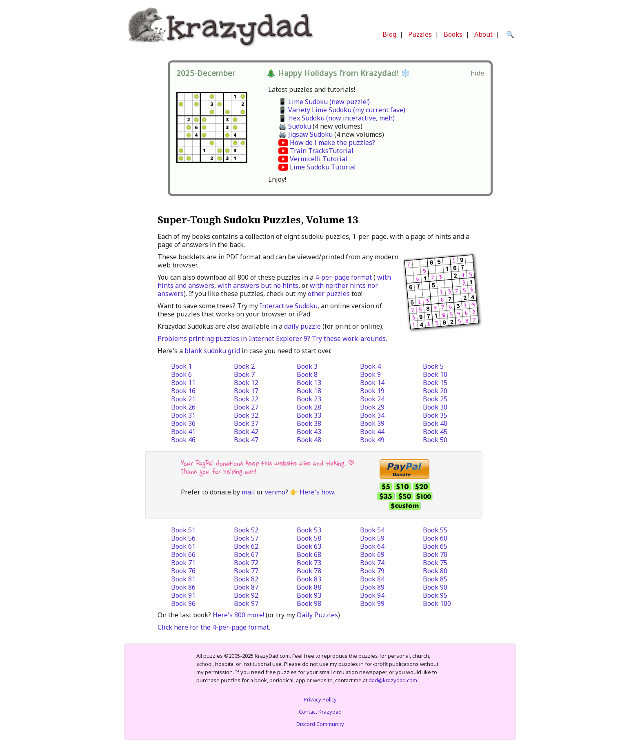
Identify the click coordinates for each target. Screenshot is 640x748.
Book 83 (309, 578)
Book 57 (246, 538)
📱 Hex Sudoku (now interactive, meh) (336, 118)
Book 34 (372, 415)
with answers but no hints (258, 285)
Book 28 (309, 407)
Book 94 (372, 595)
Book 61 (183, 546)
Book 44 (372, 431)
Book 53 (309, 529)
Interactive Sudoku (289, 305)
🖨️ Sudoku (294, 126)
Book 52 (246, 529)
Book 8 (307, 374)
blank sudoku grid (212, 350)
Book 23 (309, 398)
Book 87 (246, 587)
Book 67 (246, 554)
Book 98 (309, 603)
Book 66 (183, 554)
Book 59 (372, 538)
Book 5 (433, 366)
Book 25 (435, 398)
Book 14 (372, 382)
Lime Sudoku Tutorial (323, 167)
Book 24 (372, 398)
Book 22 (246, 398)
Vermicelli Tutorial (318, 158)
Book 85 (435, 578)
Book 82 (246, 578)
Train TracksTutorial (321, 150)
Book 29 (372, 407)
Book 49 (372, 439)
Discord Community (320, 724)
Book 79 (372, 570)
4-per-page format (343, 277)
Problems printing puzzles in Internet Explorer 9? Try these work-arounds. (272, 338)
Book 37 (246, 423)
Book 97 (246, 603)
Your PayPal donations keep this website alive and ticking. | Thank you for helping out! (267, 467)
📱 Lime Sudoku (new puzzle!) (324, 101)
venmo (275, 492)
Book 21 (183, 398)
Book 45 (435, 431)
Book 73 (309, 562)
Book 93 (309, 595)
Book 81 (183, 578)
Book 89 (372, 587)
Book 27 (246, 407)
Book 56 (183, 538)
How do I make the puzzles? (332, 142)
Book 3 (307, 366)
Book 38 (309, 423)
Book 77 (246, 570)
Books (453, 34)
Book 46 (183, 439)
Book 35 (435, 415)
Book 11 (183, 382)
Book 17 (246, 390)
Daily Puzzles (317, 614)
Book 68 (309, 554)
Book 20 (435, 390)
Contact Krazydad (320, 711)
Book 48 (309, 439)
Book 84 (372, 578)
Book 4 (370, 366)
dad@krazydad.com (393, 680)
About (483, 34)
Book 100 (437, 603)
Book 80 (435, 570)
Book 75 (435, 562)
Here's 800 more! (238, 614)
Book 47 (246, 439)
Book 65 (435, 546)
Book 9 (370, 374)
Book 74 (372, 562)
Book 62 (246, 546)
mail (248, 492)
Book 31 (183, 415)
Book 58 (309, 538)
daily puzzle (302, 326)
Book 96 (183, 603)
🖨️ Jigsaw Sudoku (305, 134)
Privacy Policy (320, 699)
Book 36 (183, 423)
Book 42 (246, 431)
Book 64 (372, 546)
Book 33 (309, 415)
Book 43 (309, 431)
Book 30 (435, 407)
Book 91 (183, 595)
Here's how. (317, 492)
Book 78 (309, 570)
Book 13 (309, 382)
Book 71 (183, 562)
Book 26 (183, 407)
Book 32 (246, 415)
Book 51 (183, 529)
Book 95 (435, 595)
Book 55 (435, 529)
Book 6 (181, 374)
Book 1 (181, 366)
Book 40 (435, 423)
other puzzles (329, 293)
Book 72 (246, 562)
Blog (389, 34)
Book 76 (183, 570)
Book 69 (372, 554)
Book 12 (246, 382)
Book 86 (183, 587)
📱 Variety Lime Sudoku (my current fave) (341, 109)
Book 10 (435, 374)
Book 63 (309, 546)
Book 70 (435, 554)
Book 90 (435, 587)
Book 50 (435, 439)
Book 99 (372, 603)
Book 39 (372, 423)
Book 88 (309, 587)
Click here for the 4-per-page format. (214, 627)
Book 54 (372, 529)
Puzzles (420, 34)
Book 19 (372, 390)
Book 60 (435, 538)
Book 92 (246, 595)
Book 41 (183, 431)
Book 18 (309, 390)
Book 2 (244, 366)
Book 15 (435, 382)
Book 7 (244, 374)
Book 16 (183, 390)
